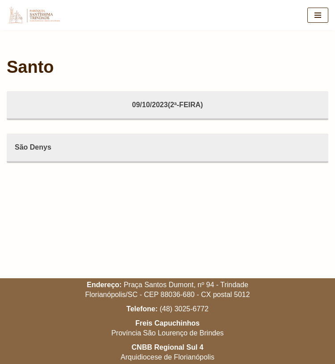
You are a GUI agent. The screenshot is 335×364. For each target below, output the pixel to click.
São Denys (33, 147)
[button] (316, 12)
